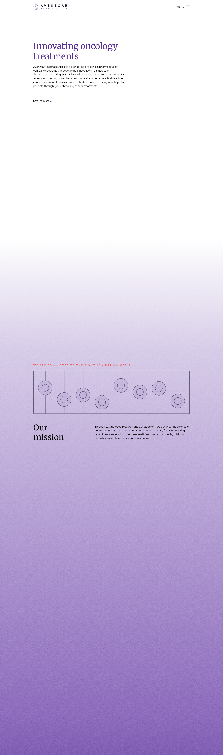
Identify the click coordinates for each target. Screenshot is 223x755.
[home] (50, 6)
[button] (183, 6)
